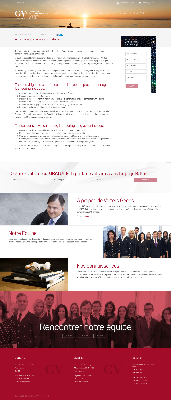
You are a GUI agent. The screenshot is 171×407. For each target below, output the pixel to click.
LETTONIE (69, 336)
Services (56, 13)
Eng (21, 2)
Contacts (21, 18)
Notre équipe (42, 13)
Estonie (100, 336)
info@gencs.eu (149, 3)
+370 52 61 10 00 (87, 376)
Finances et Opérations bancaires (78, 13)
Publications (103, 13)
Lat (16, 2)
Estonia (44, 35)
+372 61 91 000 (145, 377)
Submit (132, 86)
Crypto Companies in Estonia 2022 (128, 13)
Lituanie (85, 336)
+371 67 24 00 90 (28, 376)
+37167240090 (127, 3)
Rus (18, 2)
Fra (24, 2)
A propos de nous (25, 13)
